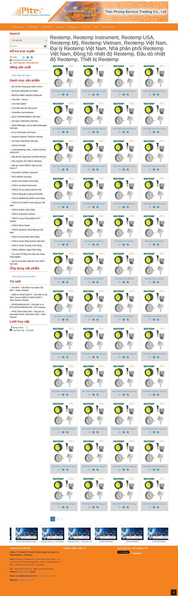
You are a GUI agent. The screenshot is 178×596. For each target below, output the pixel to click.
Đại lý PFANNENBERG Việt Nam (26, 117)
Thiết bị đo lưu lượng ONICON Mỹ (26, 190)
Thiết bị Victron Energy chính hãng (27, 245)
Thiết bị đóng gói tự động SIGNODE (27, 194)
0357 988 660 (24, 572)
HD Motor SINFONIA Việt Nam (25, 141)
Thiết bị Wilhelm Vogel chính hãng (26, 250)
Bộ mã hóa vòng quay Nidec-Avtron (27, 86)
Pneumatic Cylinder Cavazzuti (25, 172)
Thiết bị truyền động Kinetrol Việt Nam (28, 241)
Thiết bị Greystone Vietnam (23, 214)
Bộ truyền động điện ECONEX (25, 91)
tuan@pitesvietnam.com (22, 60)
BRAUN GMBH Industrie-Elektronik (27, 95)
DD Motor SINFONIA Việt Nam (25, 121)
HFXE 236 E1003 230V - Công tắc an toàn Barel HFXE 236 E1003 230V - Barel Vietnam (28, 314)
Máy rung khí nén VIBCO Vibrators (27, 161)
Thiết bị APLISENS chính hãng (25, 181)
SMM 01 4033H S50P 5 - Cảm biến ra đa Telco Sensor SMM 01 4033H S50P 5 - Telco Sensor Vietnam (28, 297)
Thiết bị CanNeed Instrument (24, 185)
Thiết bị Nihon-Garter (21, 225)
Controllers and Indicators (23, 112)
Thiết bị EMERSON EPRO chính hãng (28, 198)
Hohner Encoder (19, 145)
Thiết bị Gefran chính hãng (23, 210)
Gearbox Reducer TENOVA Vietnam (27, 137)
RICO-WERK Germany (22, 177)
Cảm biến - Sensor (20, 99)
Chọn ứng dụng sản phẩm (24, 276)
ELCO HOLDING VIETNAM (24, 132)
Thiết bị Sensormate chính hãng (25, 237)
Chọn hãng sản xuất (21, 75)
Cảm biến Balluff (19, 104)
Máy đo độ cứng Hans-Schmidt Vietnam (29, 157)
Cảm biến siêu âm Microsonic (24, 108)
